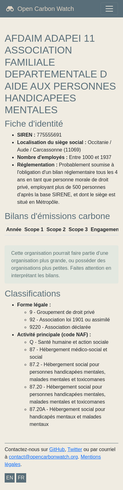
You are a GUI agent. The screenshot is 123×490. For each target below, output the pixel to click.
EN (9, 477)
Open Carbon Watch (45, 8)
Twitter (75, 449)
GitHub (57, 449)
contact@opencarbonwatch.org (43, 457)
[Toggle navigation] (109, 8)
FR (21, 477)
